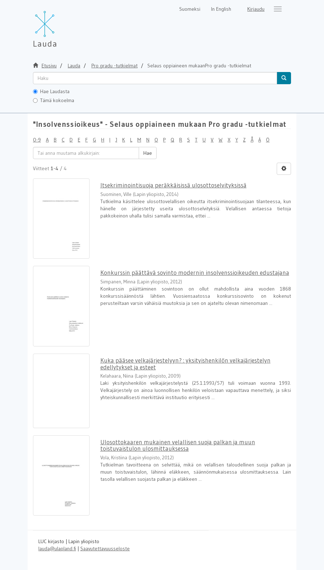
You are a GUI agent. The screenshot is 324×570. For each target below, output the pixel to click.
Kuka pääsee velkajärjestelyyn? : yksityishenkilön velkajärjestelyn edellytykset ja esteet (185, 363)
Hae (147, 153)
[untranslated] (155, 78)
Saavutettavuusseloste (105, 548)
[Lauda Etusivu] (60, 25)
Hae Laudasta (51, 91)
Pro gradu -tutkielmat (114, 65)
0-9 (37, 139)
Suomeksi (189, 9)
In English (221, 9)
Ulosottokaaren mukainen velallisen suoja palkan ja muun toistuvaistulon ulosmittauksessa (177, 445)
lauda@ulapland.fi (57, 548)
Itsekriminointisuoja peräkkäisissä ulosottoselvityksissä (173, 185)
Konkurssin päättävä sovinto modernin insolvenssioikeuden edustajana (194, 272)
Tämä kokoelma (53, 100)
